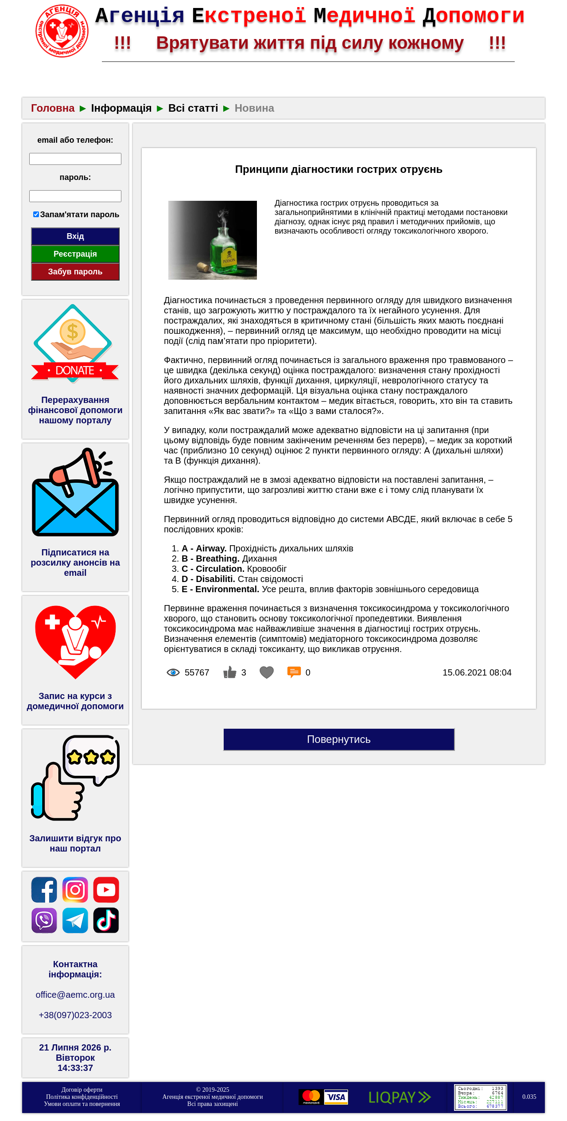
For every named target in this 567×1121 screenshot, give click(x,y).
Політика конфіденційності (82, 1097)
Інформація (121, 108)
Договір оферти (82, 1089)
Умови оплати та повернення (82, 1104)
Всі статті (193, 108)
